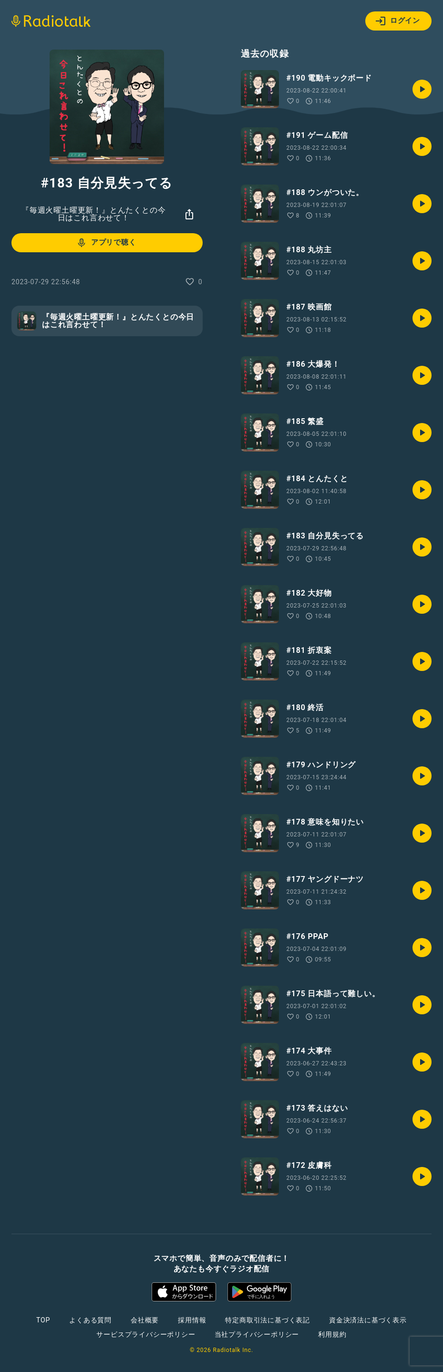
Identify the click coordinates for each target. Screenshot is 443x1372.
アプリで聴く (106, 242)
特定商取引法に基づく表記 (267, 1320)
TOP (43, 1320)
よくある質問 (90, 1320)
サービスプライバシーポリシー (145, 1334)
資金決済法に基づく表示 (368, 1320)
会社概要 (145, 1320)
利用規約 (332, 1334)
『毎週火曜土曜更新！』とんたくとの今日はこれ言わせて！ (93, 214)
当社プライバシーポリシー (257, 1334)
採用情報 (192, 1320)
